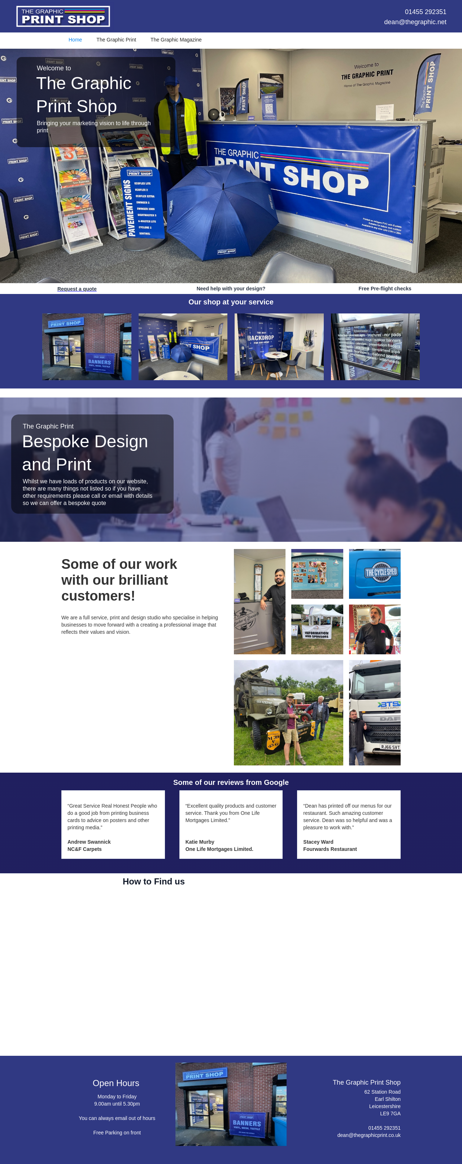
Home (75, 40)
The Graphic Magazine (176, 40)
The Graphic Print (116, 40)
